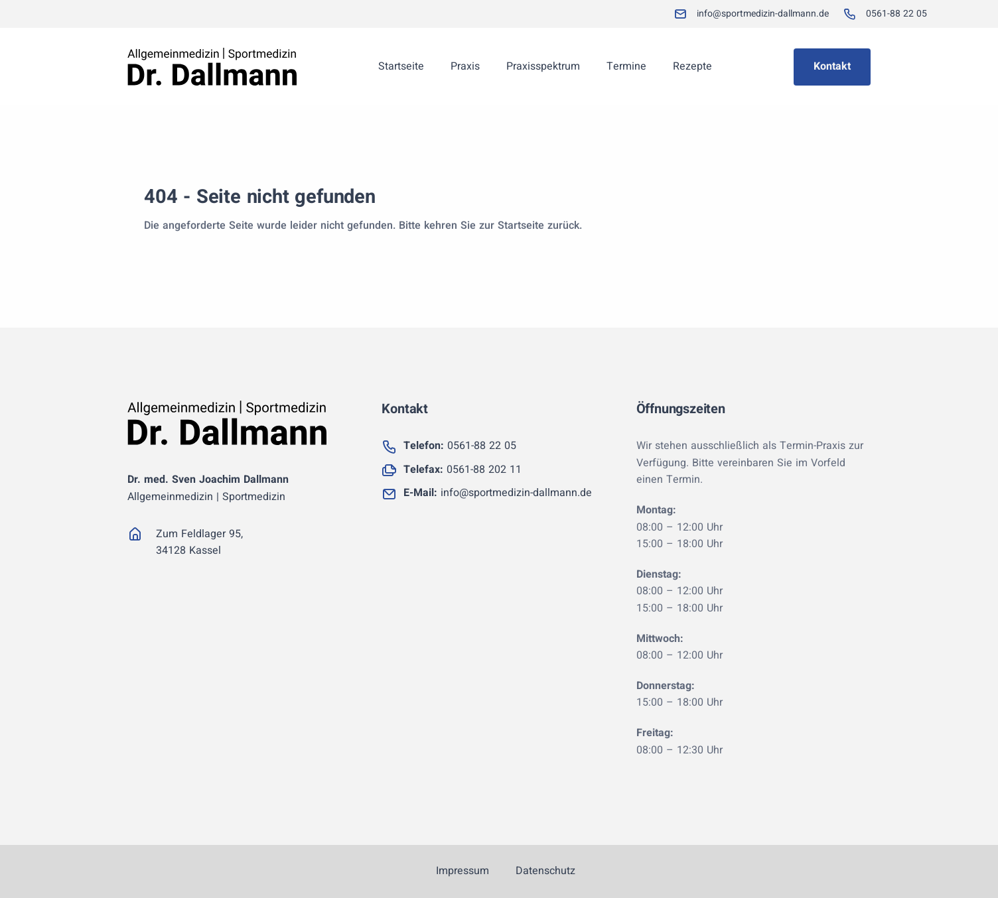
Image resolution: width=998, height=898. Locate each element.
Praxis (465, 66)
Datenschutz (545, 871)
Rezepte (692, 66)
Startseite (401, 66)
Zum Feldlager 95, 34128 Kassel (199, 542)
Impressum (462, 871)
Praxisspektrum (543, 66)
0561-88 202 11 (462, 470)
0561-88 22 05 (459, 446)
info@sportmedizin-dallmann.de (497, 493)
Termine (626, 66)
